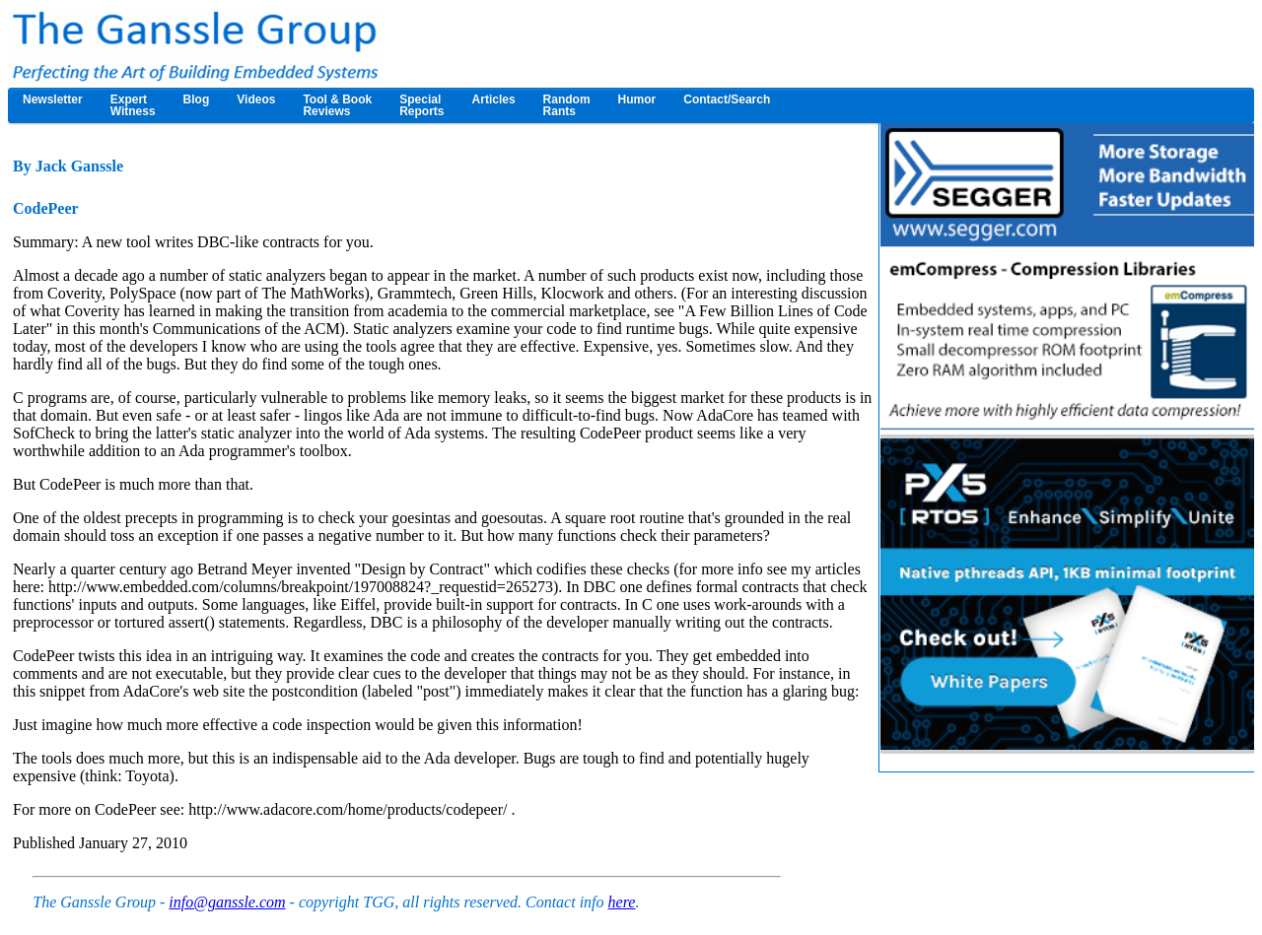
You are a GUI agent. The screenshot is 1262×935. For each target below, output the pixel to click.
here (622, 902)
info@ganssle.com (227, 902)
